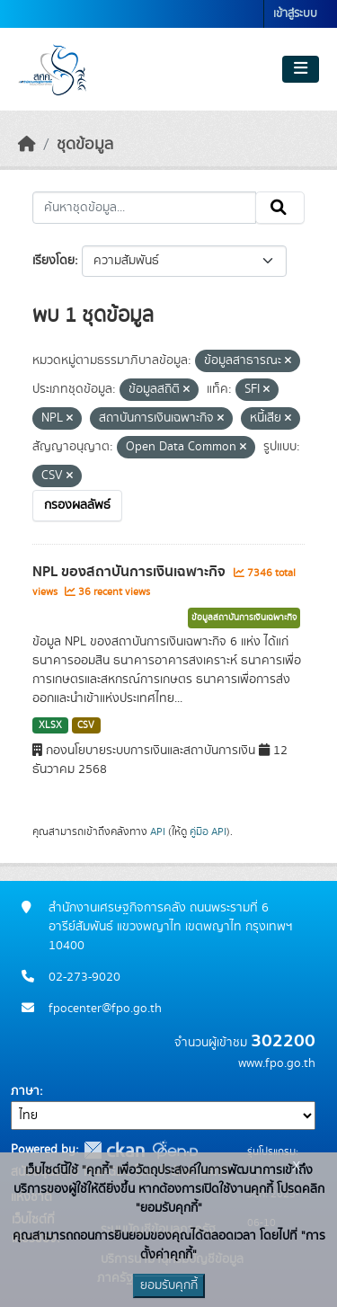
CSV (85, 725)
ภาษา (25, 1091)
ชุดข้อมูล (85, 144)
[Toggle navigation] (300, 69)
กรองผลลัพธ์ (77, 505)
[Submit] (280, 207)
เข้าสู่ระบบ (295, 13)
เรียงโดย (53, 261)
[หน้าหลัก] (27, 144)
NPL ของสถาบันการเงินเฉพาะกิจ (130, 571)
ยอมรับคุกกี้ (169, 1285)
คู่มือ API (208, 831)
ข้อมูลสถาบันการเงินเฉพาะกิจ (244, 617)
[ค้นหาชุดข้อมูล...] (144, 207)
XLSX (50, 725)
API (157, 831)
